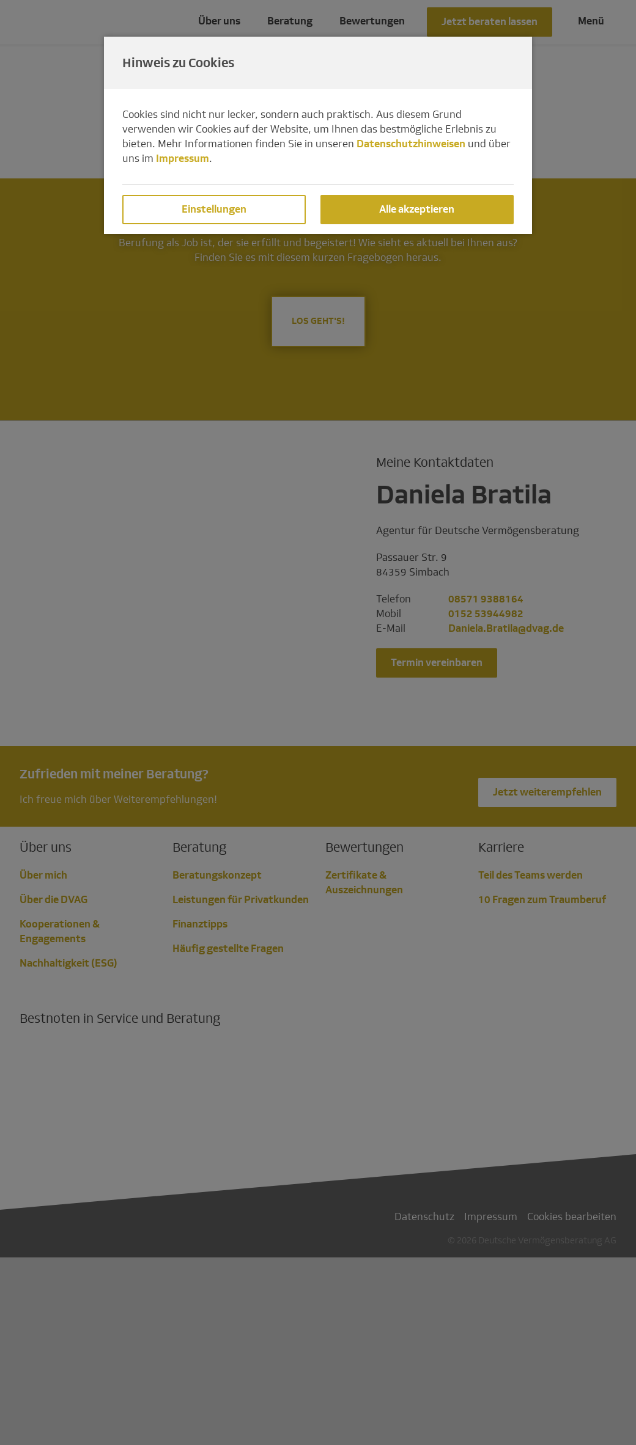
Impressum (182, 159)
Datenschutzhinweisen (411, 144)
